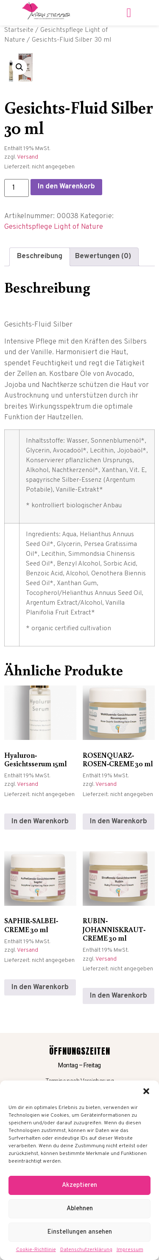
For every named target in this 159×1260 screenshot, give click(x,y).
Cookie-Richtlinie (36, 1249)
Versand (27, 157)
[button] (146, 1091)
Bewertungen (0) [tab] (103, 256)
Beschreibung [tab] (39, 256)
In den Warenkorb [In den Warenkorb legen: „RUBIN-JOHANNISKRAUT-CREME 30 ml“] (118, 996)
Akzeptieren (79, 1185)
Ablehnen (80, 1209)
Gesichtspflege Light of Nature (53, 227)
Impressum (130, 1249)
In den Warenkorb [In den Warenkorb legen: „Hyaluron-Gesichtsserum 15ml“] (40, 821)
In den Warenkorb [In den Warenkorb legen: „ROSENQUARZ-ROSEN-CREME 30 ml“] (118, 821)
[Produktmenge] (16, 188)
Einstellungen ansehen (79, 1232)
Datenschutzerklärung (86, 1249)
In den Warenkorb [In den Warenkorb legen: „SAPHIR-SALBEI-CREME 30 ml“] (40, 987)
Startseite (18, 30)
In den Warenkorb (66, 186)
